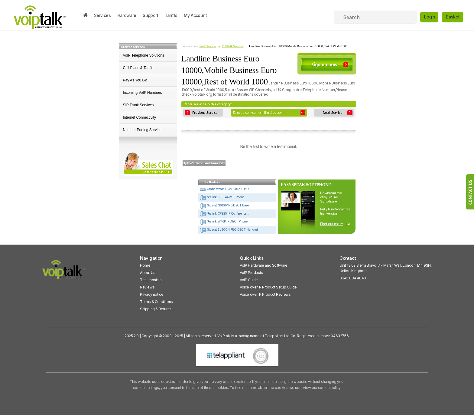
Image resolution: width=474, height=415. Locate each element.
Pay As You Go (135, 80)
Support (150, 15)
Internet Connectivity (139, 117)
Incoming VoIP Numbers (142, 93)
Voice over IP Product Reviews (265, 294)
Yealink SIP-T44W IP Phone (222, 197)
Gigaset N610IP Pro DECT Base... (225, 205)
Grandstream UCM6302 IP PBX (224, 189)
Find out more (331, 224)
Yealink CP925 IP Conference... (224, 213)
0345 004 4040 (352, 278)
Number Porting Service (142, 130)
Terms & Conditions (156, 301)
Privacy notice (151, 294)
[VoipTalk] (63, 272)
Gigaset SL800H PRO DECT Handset (229, 229)
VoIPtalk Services (233, 46)
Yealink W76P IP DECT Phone (223, 221)
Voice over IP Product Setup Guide (268, 287)
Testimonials (150, 280)
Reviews (147, 287)
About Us (147, 272)
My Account (195, 15)
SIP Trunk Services (138, 105)
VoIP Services (207, 46)
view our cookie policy (321, 387)
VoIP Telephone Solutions (143, 55)
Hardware (126, 15)
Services (102, 15)
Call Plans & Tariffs (138, 68)
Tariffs (171, 15)
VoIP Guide (249, 280)
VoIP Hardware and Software (263, 265)
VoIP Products (251, 272)
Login (429, 17)
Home (145, 265)
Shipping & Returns (155, 309)
